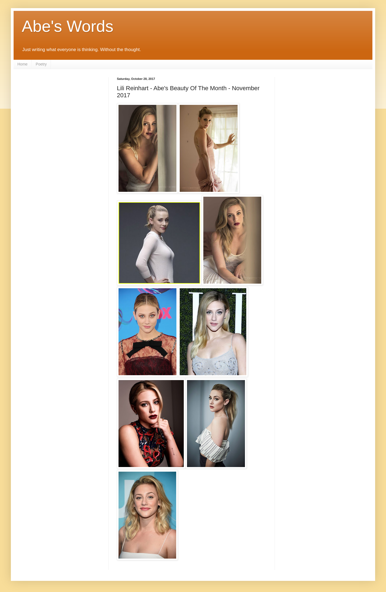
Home (22, 64)
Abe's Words (67, 26)
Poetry (41, 64)
